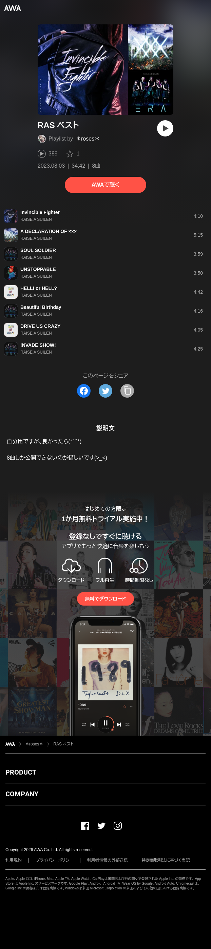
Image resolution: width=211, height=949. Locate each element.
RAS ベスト (63, 744)
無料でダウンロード (105, 599)
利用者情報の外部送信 (107, 860)
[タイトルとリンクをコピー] (127, 391)
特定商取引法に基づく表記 (166, 860)
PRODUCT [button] (20, 772)
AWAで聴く (105, 185)
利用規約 (13, 860)
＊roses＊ (88, 139)
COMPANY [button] (21, 794)
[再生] (165, 128)
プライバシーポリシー (54, 860)
